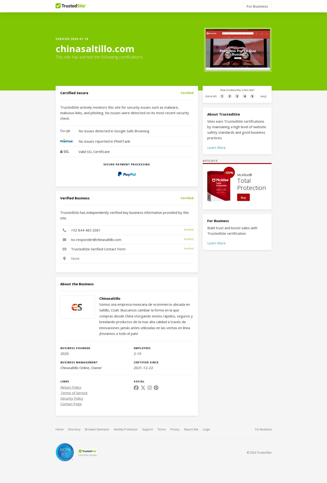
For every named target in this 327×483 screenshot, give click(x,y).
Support (147, 429)
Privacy (174, 429)
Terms (161, 429)
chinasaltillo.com (95, 48)
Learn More (216, 147)
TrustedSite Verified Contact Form (98, 249)
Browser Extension (97, 429)
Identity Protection (126, 429)
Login (206, 429)
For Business (257, 6)
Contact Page (71, 403)
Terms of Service (74, 392)
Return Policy (70, 387)
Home (60, 429)
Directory (74, 429)
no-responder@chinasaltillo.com (96, 239)
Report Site (191, 429)
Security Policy (71, 398)
